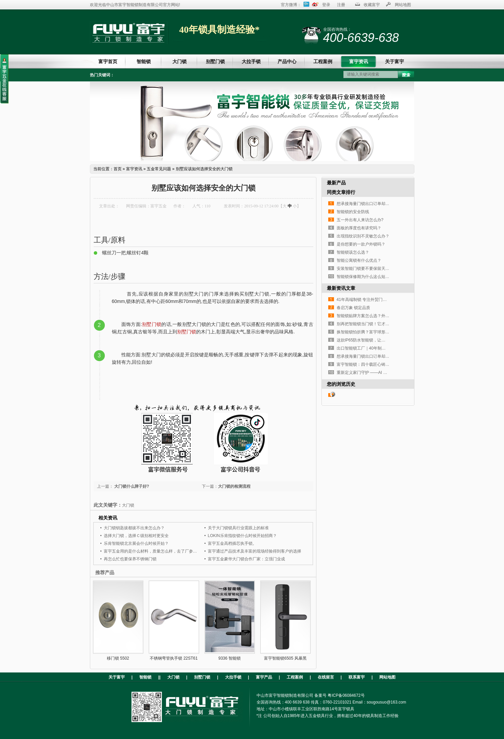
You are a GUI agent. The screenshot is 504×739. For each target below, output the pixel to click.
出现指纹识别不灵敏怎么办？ (363, 236)
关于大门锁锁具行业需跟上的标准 (238, 528)
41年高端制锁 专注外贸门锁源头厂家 (370, 299)
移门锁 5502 (118, 658)
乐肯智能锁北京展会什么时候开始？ (136, 543)
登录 (326, 4)
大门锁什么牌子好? (131, 486)
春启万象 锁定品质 (353, 307)
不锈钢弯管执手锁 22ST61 (173, 658)
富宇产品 (264, 677)
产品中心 (287, 61)
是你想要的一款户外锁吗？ (361, 244)
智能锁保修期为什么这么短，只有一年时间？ (377, 276)
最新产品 (336, 182)
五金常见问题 (159, 169)
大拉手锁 (251, 61)
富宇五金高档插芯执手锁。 (232, 543)
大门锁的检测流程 (234, 486)
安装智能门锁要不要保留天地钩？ (367, 268)
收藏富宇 (372, 4)
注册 (341, 4)
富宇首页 (107, 61)
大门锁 (179, 61)
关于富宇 (394, 61)
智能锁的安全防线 (353, 211)
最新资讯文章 (341, 288)
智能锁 (144, 61)
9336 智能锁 (229, 658)
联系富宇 (357, 677)
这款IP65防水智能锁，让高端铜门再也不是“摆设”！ (383, 340)
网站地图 (403, 4)
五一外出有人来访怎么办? (360, 220)
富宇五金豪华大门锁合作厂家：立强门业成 (246, 559)
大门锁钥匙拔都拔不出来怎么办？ (134, 528)
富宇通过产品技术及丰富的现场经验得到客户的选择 (254, 551)
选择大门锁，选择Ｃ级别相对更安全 (136, 535)
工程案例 (322, 61)
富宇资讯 (358, 61)
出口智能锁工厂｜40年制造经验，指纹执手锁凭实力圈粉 (387, 348)
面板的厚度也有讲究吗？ (359, 228)
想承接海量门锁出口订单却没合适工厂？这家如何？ (383, 203)
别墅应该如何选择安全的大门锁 (204, 169)
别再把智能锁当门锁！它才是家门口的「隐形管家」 (383, 324)
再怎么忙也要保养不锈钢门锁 (130, 559)
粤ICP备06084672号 (346, 695)
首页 (118, 169)
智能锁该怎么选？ (353, 252)
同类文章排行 (341, 192)
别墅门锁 (215, 61)
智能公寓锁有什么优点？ (359, 260)
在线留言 (326, 677)
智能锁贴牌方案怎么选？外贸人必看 (369, 315)
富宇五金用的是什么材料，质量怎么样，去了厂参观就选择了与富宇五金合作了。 (177, 551)
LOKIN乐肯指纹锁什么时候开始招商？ (242, 535)
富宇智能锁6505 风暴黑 (285, 658)
